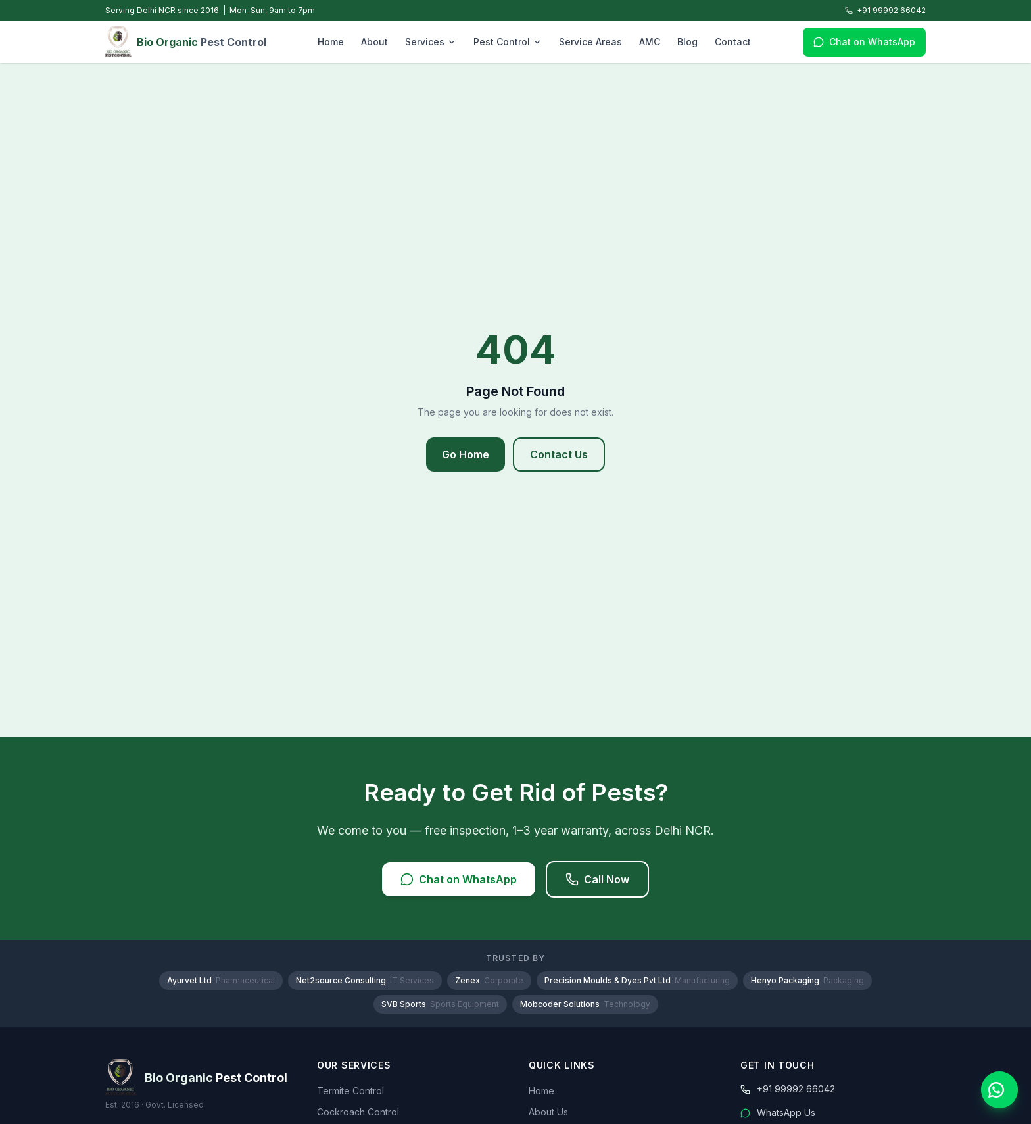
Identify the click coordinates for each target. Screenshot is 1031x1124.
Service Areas (590, 41)
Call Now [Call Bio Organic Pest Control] (597, 879)
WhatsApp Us (777, 1112)
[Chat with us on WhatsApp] (999, 1089)
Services (430, 41)
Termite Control (350, 1090)
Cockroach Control (358, 1111)
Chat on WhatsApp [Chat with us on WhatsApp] (864, 41)
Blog (687, 41)
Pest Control (507, 41)
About (374, 41)
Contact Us (559, 454)
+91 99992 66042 (787, 1088)
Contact (733, 41)
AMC (649, 41)
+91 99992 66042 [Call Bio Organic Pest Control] (885, 10)
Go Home (465, 454)
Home (331, 41)
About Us (548, 1111)
